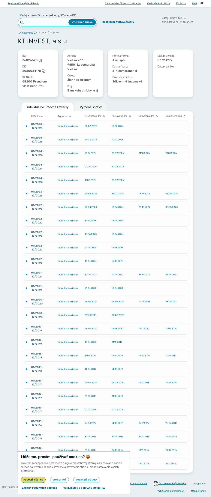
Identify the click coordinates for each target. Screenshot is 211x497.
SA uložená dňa (176, 116)
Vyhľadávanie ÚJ (28, 32)
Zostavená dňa (122, 116)
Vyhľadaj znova (82, 22)
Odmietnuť (59, 479)
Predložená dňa (95, 116)
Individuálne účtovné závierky (47, 107)
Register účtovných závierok (23, 3)
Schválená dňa (149, 116)
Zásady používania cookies (39, 488)
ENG (194, 3)
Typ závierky (64, 116)
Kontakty (181, 3)
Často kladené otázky (158, 3)
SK (201, 3)
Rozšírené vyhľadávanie (118, 22)
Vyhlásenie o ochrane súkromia (84, 488)
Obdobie (37, 116)
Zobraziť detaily (87, 479)
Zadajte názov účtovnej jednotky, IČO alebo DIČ (48, 15)
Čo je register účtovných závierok (123, 3)
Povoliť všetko (33, 479)
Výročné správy (91, 107)
